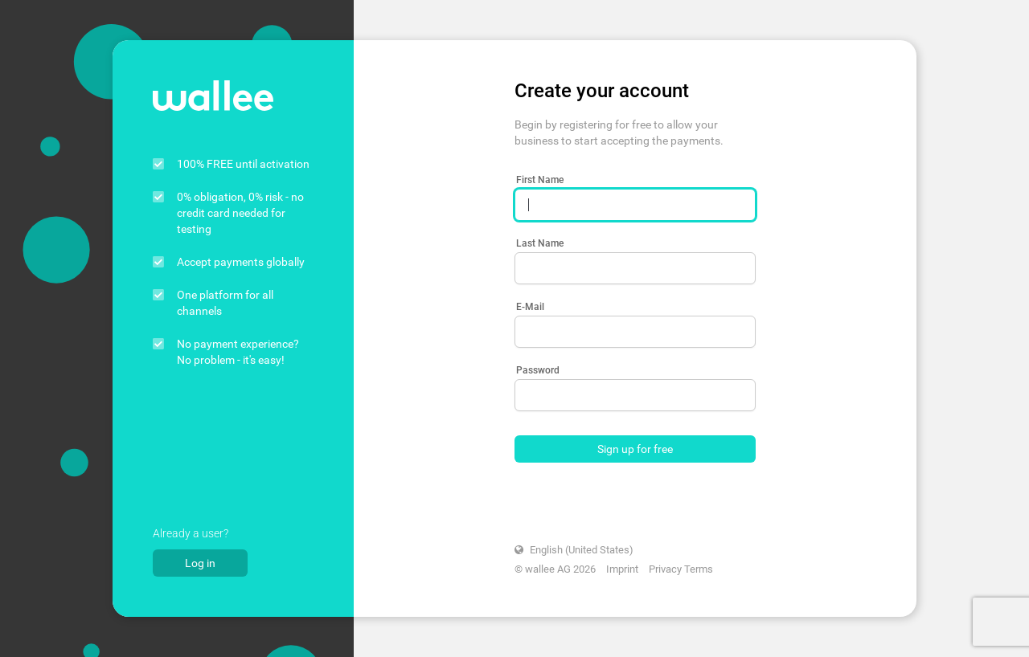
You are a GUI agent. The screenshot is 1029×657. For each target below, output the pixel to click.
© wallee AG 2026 (555, 569)
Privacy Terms (681, 569)
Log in (200, 563)
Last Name (540, 243)
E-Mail (530, 306)
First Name (540, 180)
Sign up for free (635, 449)
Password (538, 370)
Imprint (622, 569)
